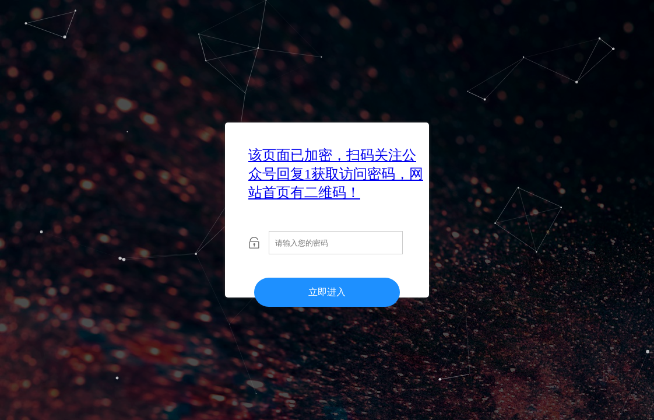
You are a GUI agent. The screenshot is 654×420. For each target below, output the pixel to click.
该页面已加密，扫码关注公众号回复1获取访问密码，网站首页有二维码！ (335, 174)
